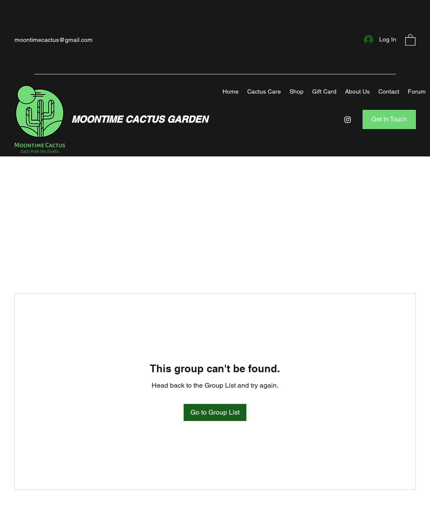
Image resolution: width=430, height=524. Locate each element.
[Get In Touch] (389, 119)
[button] (410, 39)
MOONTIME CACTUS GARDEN (139, 119)
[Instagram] (347, 119)
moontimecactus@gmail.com (54, 39)
